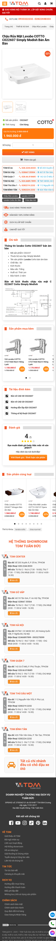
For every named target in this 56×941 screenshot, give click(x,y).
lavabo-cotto (20, 529)
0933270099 (38, 637)
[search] (39, 3)
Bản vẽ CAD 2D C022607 (22, 402)
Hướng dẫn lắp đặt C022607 (24, 407)
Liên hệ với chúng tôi (14, 861)
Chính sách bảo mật (14, 904)
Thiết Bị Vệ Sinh (22, 26)
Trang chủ (9, 26)
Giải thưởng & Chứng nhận (17, 854)
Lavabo (27, 259)
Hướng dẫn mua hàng (14, 884)
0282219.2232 (27, 185)
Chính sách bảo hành (14, 908)
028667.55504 (27, 172)
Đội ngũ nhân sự (12, 839)
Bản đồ (14, 580)
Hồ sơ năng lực (11, 850)
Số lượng (6, 145)
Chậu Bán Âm (30, 200)
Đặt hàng (28, 152)
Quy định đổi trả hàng (14, 911)
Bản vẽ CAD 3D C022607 (22, 396)
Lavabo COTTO (28, 196)
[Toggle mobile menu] (4, 4)
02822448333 (43, 18)
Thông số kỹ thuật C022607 (23, 413)
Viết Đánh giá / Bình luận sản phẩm (28, 457)
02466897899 (24, 637)
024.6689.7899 (27, 181)
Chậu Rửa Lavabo (39, 26)
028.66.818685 (27, 176)
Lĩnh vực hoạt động (13, 843)
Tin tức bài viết (11, 870)
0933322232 (25, 18)
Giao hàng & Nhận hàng (15, 914)
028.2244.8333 (27, 168)
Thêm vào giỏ (28, 159)
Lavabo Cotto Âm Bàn (12, 200)
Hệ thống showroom (14, 846)
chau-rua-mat (35, 529)
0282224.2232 (27, 190)
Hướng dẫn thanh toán (15, 887)
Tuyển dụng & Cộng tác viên (17, 857)
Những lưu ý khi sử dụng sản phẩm (20, 894)
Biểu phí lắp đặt (11, 891)
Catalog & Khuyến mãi (15, 874)
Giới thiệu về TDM (12, 836)
